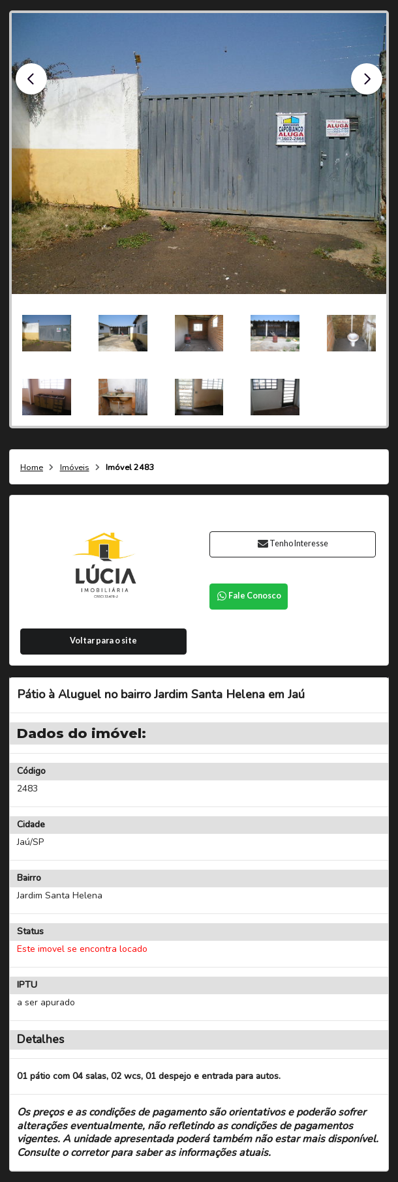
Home (31, 468)
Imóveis (74, 468)
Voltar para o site (103, 640)
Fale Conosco (248, 595)
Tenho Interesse (292, 543)
